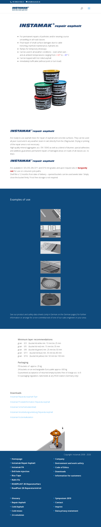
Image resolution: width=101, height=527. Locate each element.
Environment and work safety (69, 463)
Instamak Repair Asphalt (23, 463)
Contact (59, 502)
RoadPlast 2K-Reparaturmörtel (26, 488)
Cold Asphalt (18, 506)
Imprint (59, 506)
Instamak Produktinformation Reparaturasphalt (30, 402)
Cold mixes (17, 511)
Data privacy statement (66, 511)
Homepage (17, 459)
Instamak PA (18, 467)
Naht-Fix (16, 480)
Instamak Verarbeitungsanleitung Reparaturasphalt (31, 412)
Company (59, 459)
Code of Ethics (62, 467)
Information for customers (68, 475)
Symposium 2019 (63, 498)
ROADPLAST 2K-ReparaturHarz (26, 484)
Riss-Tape (16, 475)
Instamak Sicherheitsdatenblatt (23, 407)
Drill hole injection (20, 471)
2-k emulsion (18, 515)
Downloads (60, 471)
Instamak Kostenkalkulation (21, 417)
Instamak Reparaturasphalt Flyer (24, 396)
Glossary (16, 498)
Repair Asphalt (19, 502)
